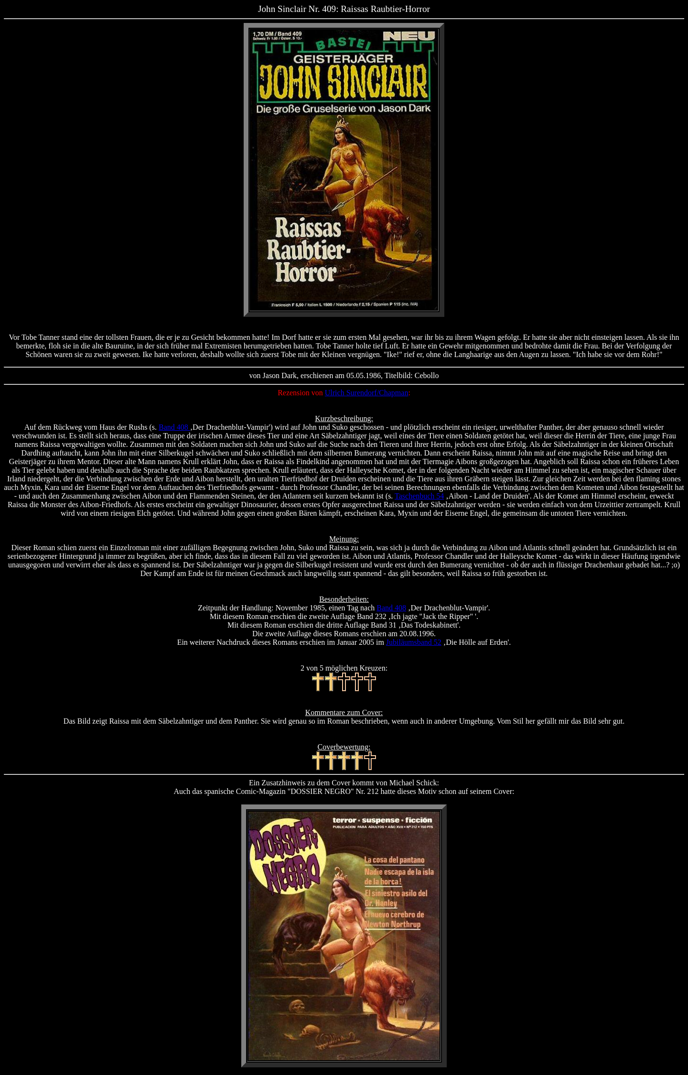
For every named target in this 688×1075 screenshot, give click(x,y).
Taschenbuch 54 (419, 496)
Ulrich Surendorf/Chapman (366, 393)
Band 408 (174, 427)
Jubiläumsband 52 (413, 642)
